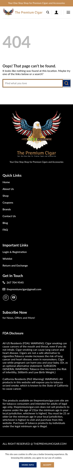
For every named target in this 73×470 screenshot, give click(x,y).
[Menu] (68, 12)
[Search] (47, 12)
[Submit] (66, 83)
